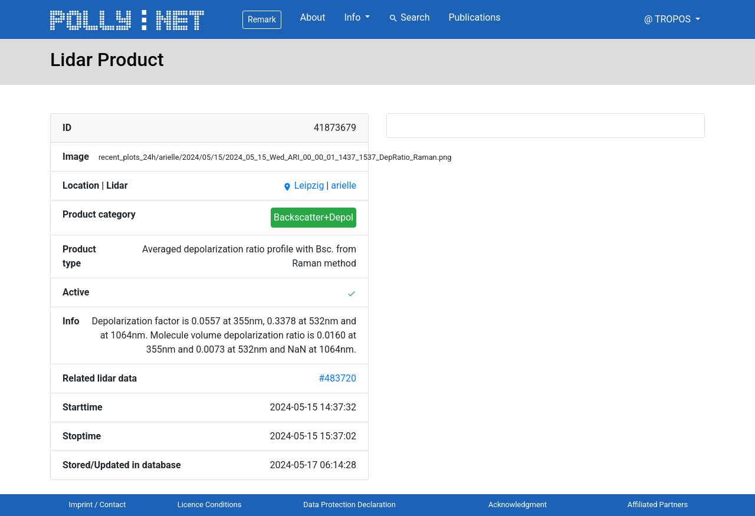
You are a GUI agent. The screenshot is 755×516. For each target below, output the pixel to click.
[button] (672, 19)
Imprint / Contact (97, 504)
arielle (343, 185)
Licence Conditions (210, 504)
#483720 (337, 378)
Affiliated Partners (658, 504)
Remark (262, 19)
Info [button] (353, 17)
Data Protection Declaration (349, 504)
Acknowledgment (517, 504)
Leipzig (303, 185)
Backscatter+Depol (313, 217)
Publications (474, 17)
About (313, 17)
